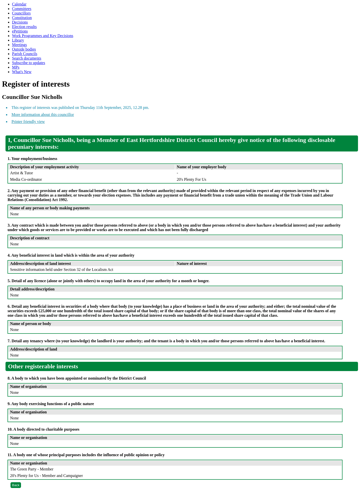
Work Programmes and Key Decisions (42, 36)
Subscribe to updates (28, 63)
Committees (21, 9)
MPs (15, 67)
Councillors (21, 13)
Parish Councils (24, 54)
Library (18, 40)
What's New (22, 72)
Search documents (26, 58)
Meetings (19, 45)
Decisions (20, 22)
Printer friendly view (28, 121)
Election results (24, 27)
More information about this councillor (43, 114)
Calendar (19, 4)
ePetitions (20, 31)
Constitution (22, 18)
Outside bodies (24, 49)
